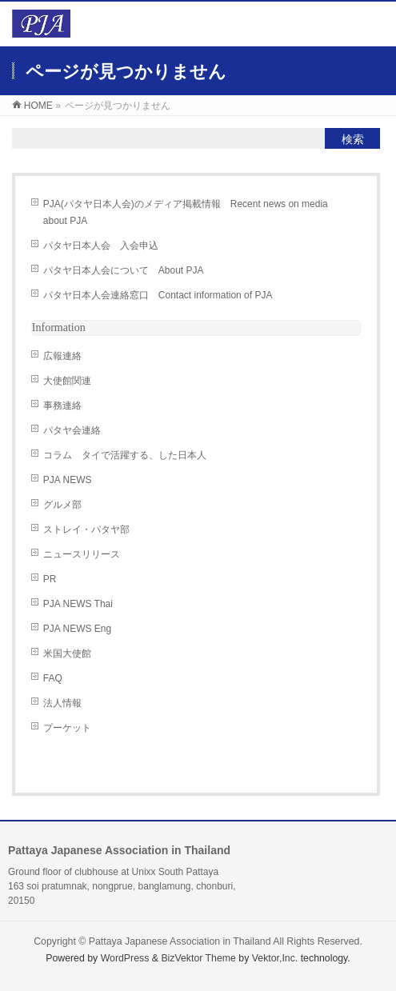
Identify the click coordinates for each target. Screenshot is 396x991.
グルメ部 (62, 504)
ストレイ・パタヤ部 (86, 529)
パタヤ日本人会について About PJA (123, 270)
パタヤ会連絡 (72, 430)
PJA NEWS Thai (78, 603)
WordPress (125, 958)
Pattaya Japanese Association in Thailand (180, 941)
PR (50, 579)
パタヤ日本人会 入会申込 (100, 245)
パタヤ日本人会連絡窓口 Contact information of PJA (158, 295)
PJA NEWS (67, 480)
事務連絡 (62, 405)
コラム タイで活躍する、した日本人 (124, 455)
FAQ (52, 678)
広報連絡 (62, 356)
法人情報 (62, 703)
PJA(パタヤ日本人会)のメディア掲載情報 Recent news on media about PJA (185, 212)
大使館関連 (67, 380)
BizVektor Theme (198, 958)
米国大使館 (67, 653)
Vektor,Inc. (275, 958)
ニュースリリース (81, 554)
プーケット (67, 727)
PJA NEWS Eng (77, 628)
